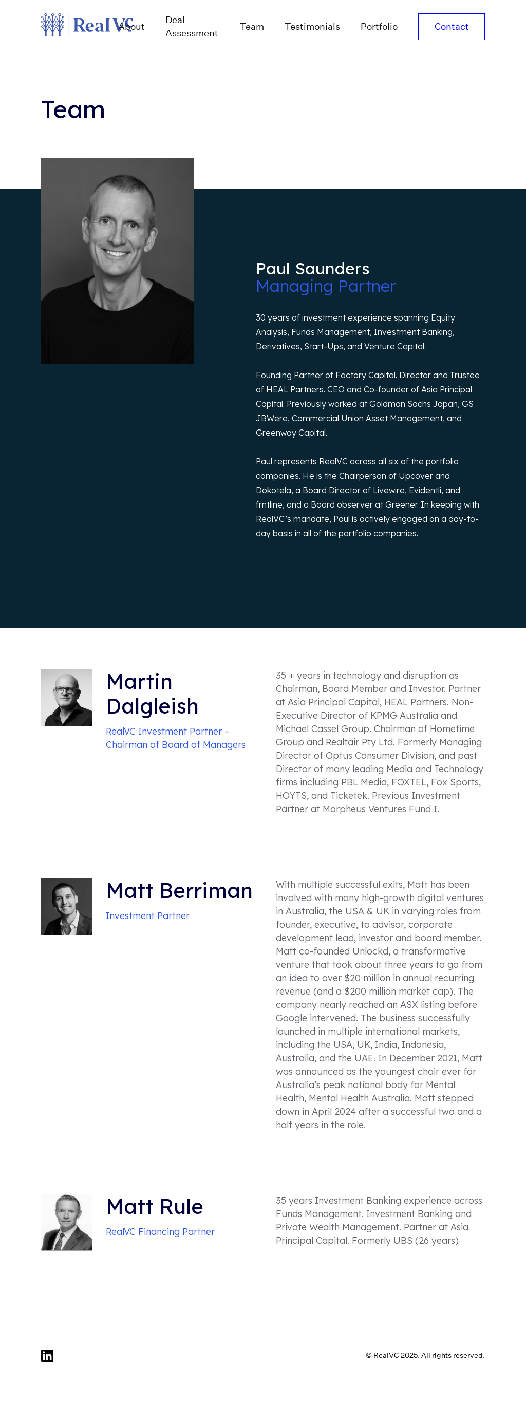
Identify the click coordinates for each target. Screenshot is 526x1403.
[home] (74, 26)
